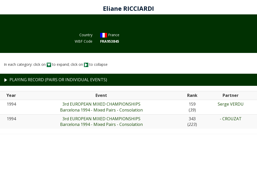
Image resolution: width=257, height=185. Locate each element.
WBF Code (83, 41)
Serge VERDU (231, 104)
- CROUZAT (231, 119)
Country (85, 34)
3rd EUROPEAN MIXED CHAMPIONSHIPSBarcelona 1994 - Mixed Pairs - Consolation (101, 107)
